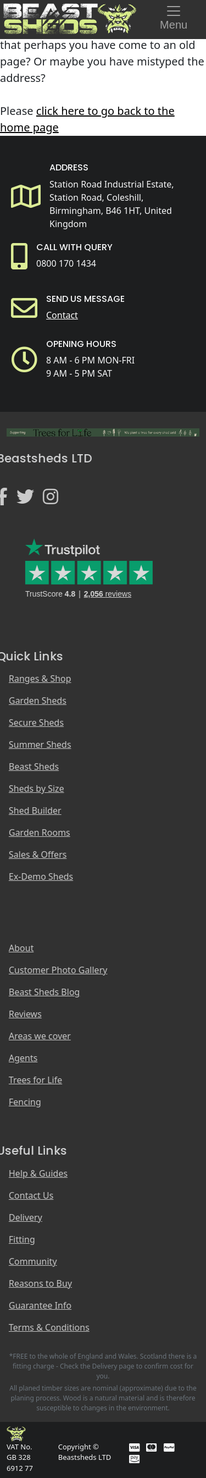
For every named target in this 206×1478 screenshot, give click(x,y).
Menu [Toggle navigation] (173, 16)
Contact (62, 315)
